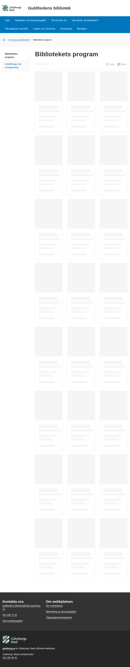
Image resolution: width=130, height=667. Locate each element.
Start (7, 20)
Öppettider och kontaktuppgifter (30, 20)
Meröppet (82, 29)
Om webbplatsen (54, 606)
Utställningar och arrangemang (13, 66)
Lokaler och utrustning (44, 29)
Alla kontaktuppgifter (13, 621)
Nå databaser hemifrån (16, 29)
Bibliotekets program (11, 55)
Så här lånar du (59, 20)
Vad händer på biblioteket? (85, 20)
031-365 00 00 (10, 657)
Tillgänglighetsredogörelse (59, 617)
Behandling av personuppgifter (61, 611)
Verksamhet (66, 29)
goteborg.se (9, 648)
